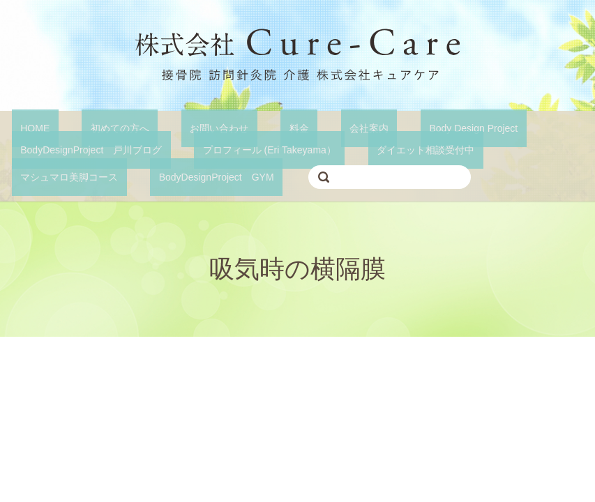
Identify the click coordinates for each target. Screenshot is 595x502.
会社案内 (290, 127)
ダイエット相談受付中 (382, 148)
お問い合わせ (175, 127)
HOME (26, 127)
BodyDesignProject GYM (69, 175)
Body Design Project (378, 127)
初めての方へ (93, 127)
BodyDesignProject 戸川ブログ (82, 148)
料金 (238, 127)
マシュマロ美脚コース (503, 148)
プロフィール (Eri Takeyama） (243, 148)
